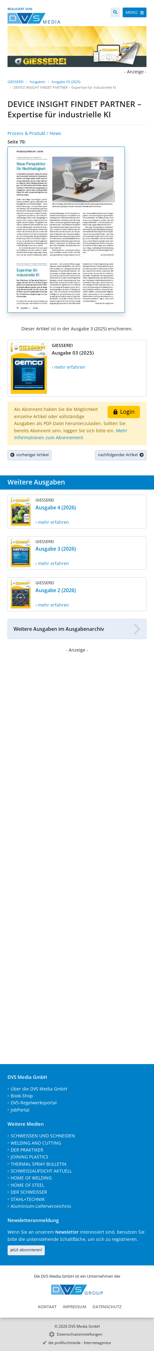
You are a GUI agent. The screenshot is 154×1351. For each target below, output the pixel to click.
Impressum (74, 1306)
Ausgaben (37, 81)
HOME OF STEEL (27, 1185)
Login (124, 411)
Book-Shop (22, 1096)
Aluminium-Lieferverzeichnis (41, 1206)
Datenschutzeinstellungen (79, 1334)
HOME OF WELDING (31, 1178)
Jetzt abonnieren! (26, 1250)
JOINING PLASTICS (29, 1157)
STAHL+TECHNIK (28, 1199)
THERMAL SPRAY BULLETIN (38, 1164)
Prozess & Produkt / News (34, 133)
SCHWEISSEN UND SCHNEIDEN (43, 1136)
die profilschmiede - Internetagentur (79, 1342)
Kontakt (47, 1306)
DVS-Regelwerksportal (34, 1103)
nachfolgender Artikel (121, 454)
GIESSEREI (16, 81)
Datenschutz (107, 1306)
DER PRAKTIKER (27, 1150)
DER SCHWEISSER (29, 1192)
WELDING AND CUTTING (36, 1143)
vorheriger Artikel (29, 454)
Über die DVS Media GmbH (39, 1089)
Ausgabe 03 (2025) (65, 81)
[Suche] (115, 12)
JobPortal (20, 1110)
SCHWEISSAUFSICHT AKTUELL (41, 1171)
